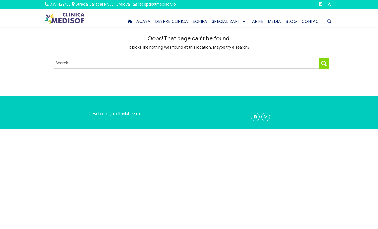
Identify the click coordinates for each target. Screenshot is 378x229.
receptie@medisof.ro (157, 4)
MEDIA (274, 21)
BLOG (291, 21)
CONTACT (311, 21)
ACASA (143, 21)
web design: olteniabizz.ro (116, 113)
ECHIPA (200, 21)
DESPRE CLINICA (171, 21)
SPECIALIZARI (225, 21)
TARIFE (256, 21)
